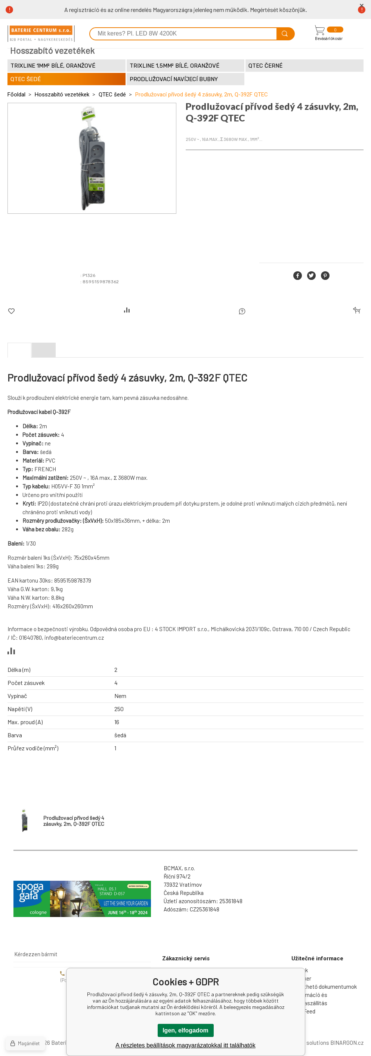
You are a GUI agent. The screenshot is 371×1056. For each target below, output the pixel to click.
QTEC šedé (112, 94)
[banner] (41, 33)
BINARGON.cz (347, 1042)
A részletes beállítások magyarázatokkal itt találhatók (185, 1045)
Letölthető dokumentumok (324, 986)
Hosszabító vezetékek (62, 94)
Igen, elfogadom (185, 1030)
